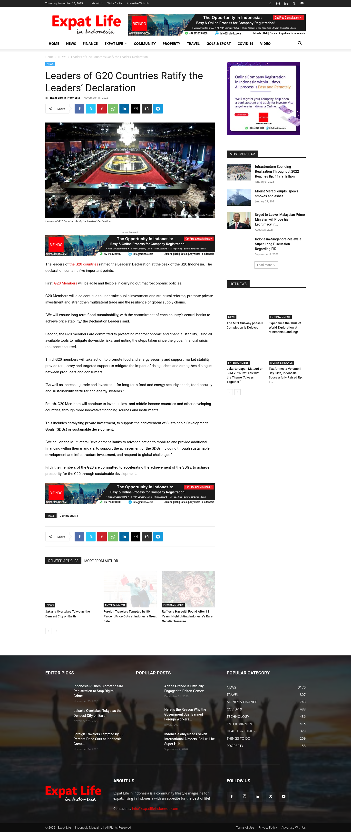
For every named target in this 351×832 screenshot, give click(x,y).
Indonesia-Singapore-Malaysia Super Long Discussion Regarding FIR (278, 244)
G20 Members (65, 283)
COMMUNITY (145, 43)
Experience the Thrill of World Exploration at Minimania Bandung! (285, 327)
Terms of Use (245, 827)
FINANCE (90, 43)
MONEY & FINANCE (281, 362)
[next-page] (56, 631)
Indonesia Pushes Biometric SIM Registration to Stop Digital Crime (98, 691)
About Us (97, 3)
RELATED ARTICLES (63, 561)
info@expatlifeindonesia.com (155, 808)
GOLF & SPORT (218, 43)
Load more (266, 265)
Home (49, 57)
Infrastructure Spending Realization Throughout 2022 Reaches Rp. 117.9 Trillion (277, 171)
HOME (54, 43)
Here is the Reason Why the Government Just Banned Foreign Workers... (185, 714)
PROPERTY (171, 43)
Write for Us (114, 3)
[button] (300, 44)
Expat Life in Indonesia (64, 97)
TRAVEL (193, 43)
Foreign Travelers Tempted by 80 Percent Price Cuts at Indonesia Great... (98, 739)
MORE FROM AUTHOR (101, 561)
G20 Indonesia (69, 515)
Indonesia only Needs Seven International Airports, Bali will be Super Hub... (189, 739)
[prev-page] (48, 631)
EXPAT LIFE (116, 43)
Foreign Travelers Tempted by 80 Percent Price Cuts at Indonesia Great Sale (130, 616)
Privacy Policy (268, 827)
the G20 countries (83, 264)
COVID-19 (246, 43)
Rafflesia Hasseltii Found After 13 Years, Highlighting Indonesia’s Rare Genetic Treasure (187, 616)
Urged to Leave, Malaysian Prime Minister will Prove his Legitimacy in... (280, 219)
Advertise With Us (138, 3)
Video (265, 43)
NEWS (71, 43)
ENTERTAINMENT (115, 605)
